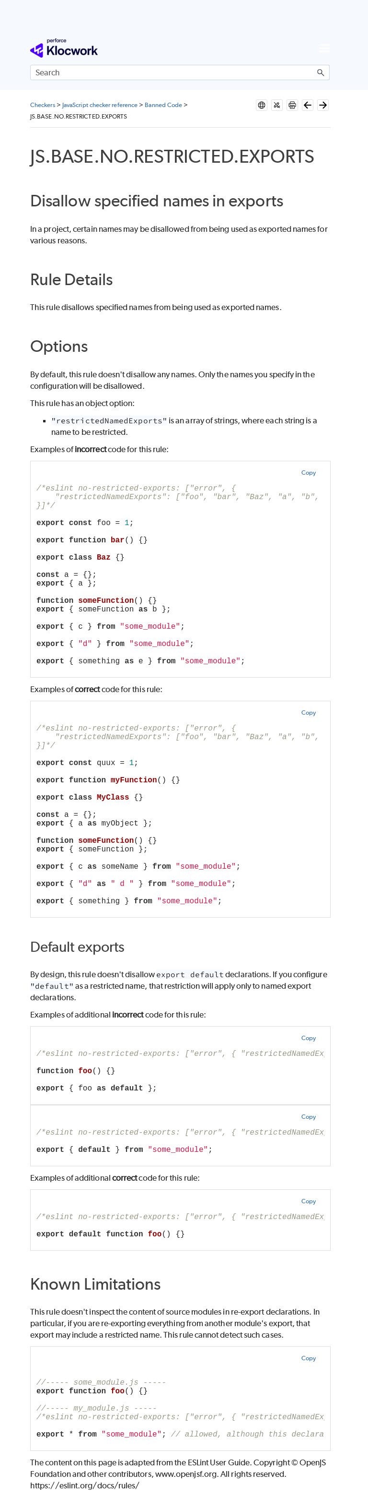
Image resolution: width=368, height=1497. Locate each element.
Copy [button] (308, 472)
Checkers (42, 104)
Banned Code (163, 104)
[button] (321, 72)
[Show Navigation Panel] (324, 48)
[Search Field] (180, 72)
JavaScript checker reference (100, 104)
